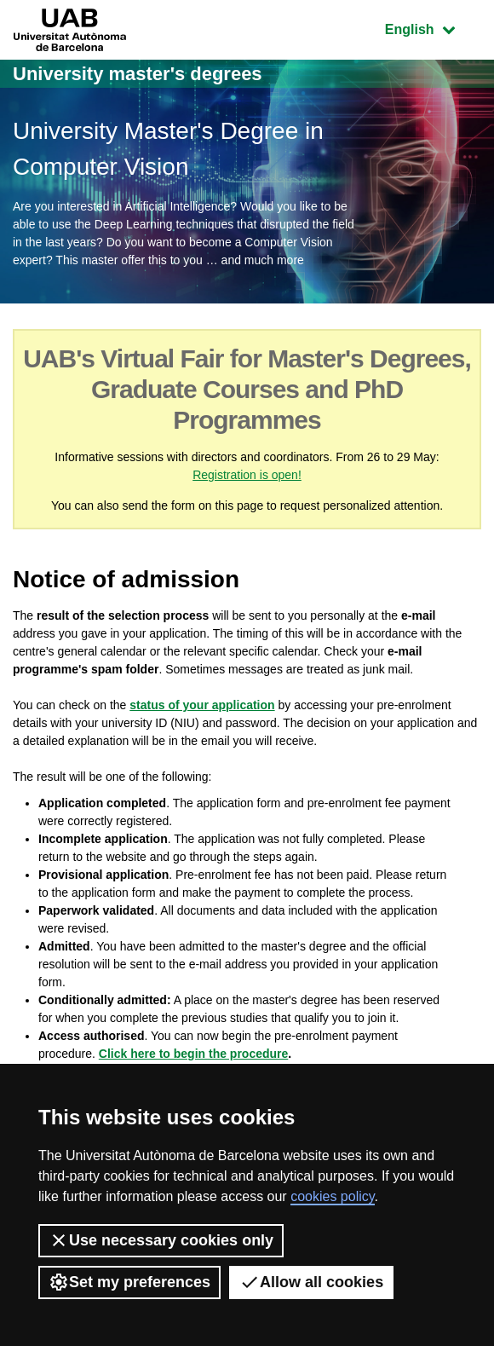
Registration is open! (247, 475)
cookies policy (332, 1196)
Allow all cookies (311, 1282)
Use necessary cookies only (161, 1240)
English (432, 28)
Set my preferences (129, 1282)
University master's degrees (137, 73)
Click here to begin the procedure (194, 1053)
